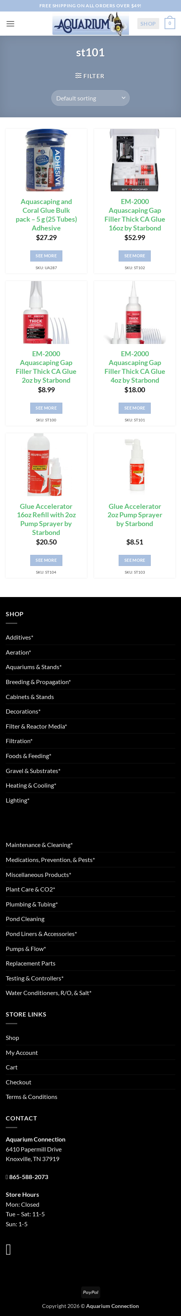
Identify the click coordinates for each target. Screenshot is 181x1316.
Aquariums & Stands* (34, 666)
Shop (148, 23)
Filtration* (19, 740)
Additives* (19, 637)
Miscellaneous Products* (38, 874)
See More (46, 255)
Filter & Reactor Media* (36, 726)
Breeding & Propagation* (38, 681)
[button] (10, 23)
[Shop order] (90, 97)
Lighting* (17, 800)
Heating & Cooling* (31, 785)
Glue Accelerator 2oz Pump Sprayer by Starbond (135, 515)
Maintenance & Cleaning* (39, 844)
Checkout (18, 1082)
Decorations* (23, 711)
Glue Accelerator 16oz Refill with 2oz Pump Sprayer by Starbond (46, 519)
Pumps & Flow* (26, 948)
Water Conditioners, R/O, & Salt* (48, 992)
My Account (22, 1052)
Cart (12, 1067)
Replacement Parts (30, 963)
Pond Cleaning (25, 918)
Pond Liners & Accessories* (41, 933)
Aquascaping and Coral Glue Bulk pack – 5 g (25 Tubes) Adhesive (46, 214)
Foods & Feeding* (28, 755)
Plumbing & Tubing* (32, 904)
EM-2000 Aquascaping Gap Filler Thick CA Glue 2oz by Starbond (46, 367)
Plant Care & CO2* (30, 889)
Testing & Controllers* (35, 978)
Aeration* (18, 652)
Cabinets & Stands (30, 696)
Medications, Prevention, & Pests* (50, 859)
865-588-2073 (28, 1176)
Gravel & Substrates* (33, 770)
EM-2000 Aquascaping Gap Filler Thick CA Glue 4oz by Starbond (134, 367)
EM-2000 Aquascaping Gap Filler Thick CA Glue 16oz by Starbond (134, 214)
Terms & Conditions (31, 1096)
